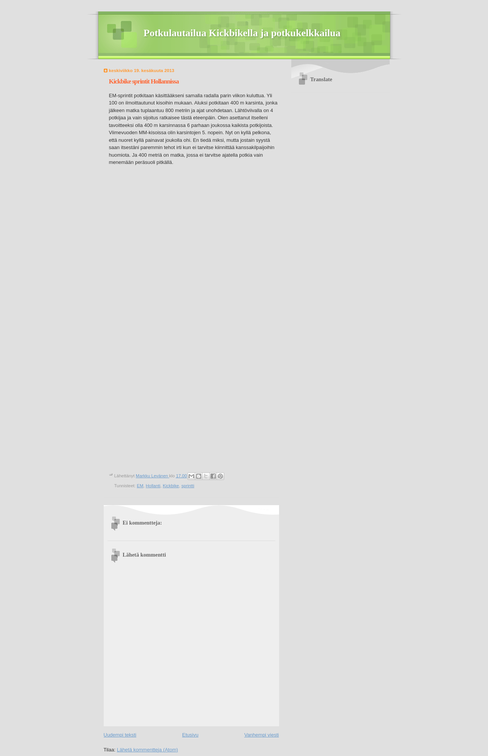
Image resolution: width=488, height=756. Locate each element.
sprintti (187, 485)
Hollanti (153, 485)
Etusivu (190, 735)
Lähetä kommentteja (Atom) (147, 750)
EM (140, 485)
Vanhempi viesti (261, 735)
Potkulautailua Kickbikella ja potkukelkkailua (242, 33)
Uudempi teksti (120, 735)
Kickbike (171, 485)
